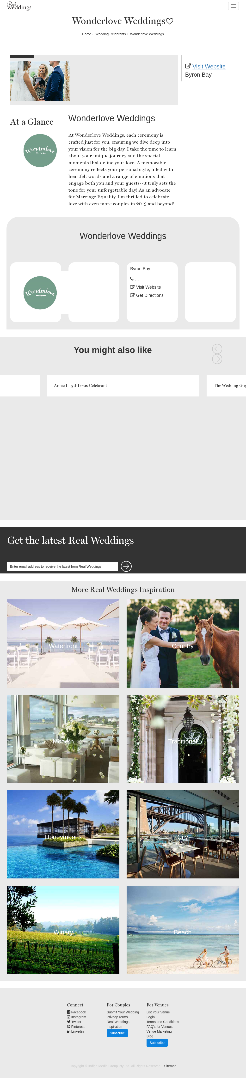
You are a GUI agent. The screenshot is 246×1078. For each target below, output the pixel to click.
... (137, 279)
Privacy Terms (117, 1017)
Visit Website (209, 66)
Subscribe (117, 1033)
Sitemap (170, 1066)
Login (151, 1017)
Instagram (76, 1017)
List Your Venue (158, 1012)
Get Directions (150, 295)
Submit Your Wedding (123, 1012)
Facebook (76, 1012)
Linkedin (75, 1031)
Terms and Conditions (163, 1022)
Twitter (74, 1022)
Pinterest (76, 1027)
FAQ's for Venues (160, 1027)
